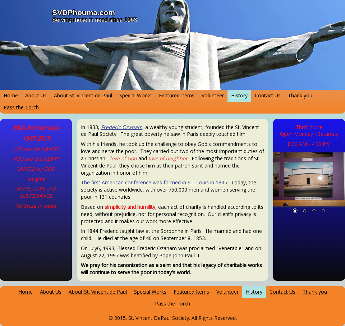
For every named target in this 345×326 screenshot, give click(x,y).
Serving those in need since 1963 (94, 20)
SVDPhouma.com (83, 12)
